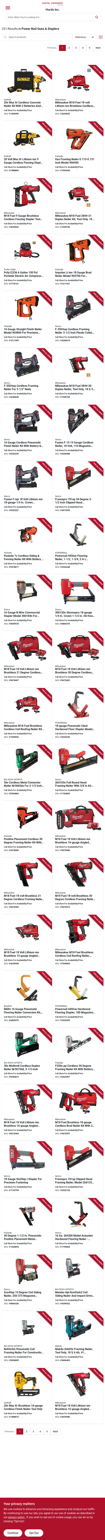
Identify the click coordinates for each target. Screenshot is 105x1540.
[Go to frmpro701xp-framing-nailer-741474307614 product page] (78, 1169)
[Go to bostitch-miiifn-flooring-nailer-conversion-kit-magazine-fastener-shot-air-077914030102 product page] (27, 999)
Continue (12, 1533)
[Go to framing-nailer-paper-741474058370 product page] (78, 489)
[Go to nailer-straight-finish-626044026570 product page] (27, 319)
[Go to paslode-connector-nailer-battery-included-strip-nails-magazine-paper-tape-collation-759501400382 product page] (27, 829)
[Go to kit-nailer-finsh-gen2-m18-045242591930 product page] (27, 943)
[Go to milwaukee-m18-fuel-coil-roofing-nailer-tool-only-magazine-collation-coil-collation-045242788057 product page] (78, 943)
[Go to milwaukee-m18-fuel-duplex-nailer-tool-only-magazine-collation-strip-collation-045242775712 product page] (78, 376)
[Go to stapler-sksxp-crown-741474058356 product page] (27, 603)
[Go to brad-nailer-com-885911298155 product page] (27, 263)
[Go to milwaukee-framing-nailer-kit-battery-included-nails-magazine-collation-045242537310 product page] (78, 659)
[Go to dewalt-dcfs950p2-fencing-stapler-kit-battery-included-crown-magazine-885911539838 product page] (27, 149)
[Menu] (8, 8)
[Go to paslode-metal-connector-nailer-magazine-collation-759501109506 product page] (78, 1056)
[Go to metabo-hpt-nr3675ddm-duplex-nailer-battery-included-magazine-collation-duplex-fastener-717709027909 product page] (27, 1056)
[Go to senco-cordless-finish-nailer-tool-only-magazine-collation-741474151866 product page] (27, 376)
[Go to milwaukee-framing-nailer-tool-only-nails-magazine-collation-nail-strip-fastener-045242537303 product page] (78, 886)
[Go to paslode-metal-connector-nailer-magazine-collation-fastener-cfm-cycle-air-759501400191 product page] (27, 1226)
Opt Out (34, 1533)
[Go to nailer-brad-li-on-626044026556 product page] (78, 263)
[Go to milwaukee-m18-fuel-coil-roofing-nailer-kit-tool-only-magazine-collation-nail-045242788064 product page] (27, 716)
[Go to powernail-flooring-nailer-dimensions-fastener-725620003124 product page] (78, 716)
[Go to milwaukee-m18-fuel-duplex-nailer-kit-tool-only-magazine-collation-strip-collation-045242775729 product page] (78, 206)
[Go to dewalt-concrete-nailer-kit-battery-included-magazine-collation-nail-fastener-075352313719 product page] (27, 93)
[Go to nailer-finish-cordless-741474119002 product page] (78, 433)
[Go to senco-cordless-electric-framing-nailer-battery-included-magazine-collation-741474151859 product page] (78, 319)
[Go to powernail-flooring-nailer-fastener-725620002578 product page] (78, 546)
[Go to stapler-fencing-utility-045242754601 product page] (27, 206)
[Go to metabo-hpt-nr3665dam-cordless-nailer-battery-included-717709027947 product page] (27, 773)
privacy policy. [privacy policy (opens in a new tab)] (16, 1517)
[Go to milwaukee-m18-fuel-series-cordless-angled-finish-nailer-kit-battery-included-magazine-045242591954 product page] (78, 829)
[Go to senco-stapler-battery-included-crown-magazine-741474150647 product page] (27, 489)
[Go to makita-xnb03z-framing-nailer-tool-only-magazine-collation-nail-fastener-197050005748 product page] (78, 1339)
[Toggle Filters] (101, 37)
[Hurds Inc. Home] (52, 4)
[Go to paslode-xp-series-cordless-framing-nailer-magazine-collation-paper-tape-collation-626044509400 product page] (78, 149)
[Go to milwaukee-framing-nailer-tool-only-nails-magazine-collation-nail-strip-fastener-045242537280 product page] (27, 886)
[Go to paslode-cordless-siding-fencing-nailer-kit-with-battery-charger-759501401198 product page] (27, 546)
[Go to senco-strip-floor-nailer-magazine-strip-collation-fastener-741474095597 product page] (78, 1226)
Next (98, 47)
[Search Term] (52, 17)
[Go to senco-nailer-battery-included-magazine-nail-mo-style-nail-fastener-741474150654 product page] (27, 433)
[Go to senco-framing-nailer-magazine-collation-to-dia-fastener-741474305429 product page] (78, 773)
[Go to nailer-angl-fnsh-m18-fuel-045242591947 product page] (27, 1112)
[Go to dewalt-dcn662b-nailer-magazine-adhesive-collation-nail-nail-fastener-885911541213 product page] (27, 1396)
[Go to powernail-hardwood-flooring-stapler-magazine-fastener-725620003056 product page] (78, 999)
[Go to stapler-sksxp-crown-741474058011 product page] (78, 603)
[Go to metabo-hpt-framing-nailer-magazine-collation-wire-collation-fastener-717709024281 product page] (27, 1339)
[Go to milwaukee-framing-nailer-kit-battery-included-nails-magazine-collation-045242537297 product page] (27, 659)
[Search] (96, 17)
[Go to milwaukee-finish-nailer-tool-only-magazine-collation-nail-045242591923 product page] (78, 1396)
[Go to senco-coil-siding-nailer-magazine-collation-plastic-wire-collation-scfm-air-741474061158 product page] (27, 1282)
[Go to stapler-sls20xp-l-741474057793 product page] (27, 1169)
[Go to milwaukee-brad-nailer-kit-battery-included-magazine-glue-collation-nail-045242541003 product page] (78, 1112)
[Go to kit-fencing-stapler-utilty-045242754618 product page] (78, 93)
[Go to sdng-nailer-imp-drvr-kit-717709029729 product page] (78, 1282)
